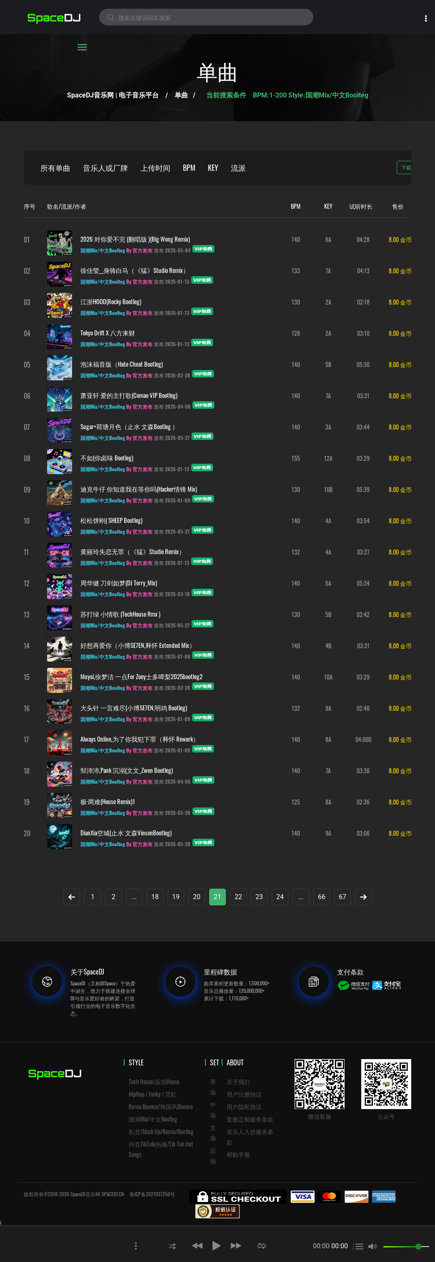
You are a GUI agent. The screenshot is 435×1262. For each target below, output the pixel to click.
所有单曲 (55, 167)
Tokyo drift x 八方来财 (107, 332)
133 (296, 270)
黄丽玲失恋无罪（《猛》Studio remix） (132, 551)
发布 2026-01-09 (172, 500)
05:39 (363, 489)
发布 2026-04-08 (172, 406)
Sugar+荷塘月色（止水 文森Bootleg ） (129, 426)
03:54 (363, 520)
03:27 (363, 551)
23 (259, 897)
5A (328, 583)
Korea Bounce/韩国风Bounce (161, 1106)
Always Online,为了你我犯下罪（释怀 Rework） (139, 738)
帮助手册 (238, 1154)
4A (328, 520)
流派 (238, 167)
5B (328, 364)
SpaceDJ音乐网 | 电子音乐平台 (113, 95)
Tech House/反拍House (154, 1081)
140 (296, 239)
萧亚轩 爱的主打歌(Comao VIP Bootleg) (129, 395)
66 (321, 897)
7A (328, 270)
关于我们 (238, 1081)
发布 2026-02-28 (172, 375)
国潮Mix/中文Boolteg (153, 1119)
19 (176, 897)
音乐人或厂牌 (105, 167)
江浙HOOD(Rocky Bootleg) (110, 301)
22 (238, 897)
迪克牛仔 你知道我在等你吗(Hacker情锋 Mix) (138, 488)
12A (328, 458)
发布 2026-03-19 (172, 593)
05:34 (363, 583)
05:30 (363, 364)
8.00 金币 (400, 239)
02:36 (363, 801)
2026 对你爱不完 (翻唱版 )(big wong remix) (135, 238)
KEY (213, 167)
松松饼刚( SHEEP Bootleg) (111, 520)
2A (328, 301)
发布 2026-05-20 (172, 812)
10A (328, 676)
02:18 (363, 301)
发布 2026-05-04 (172, 250)
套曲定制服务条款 (250, 1119)
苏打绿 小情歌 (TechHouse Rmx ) (120, 613)
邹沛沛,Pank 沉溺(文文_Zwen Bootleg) (126, 770)
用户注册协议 (244, 1094)
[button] (172, 1245)
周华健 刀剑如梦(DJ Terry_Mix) (118, 582)
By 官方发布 (139, 250)
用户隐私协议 (244, 1106)
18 (155, 897)
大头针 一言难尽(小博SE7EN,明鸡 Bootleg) (133, 707)
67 (342, 897)
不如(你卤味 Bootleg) (106, 457)
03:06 (363, 833)
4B (328, 645)
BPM (189, 167)
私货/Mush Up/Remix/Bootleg (161, 1131)
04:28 (363, 239)
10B (328, 489)
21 (217, 897)
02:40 (363, 708)
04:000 (363, 739)
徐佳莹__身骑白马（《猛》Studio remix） (134, 270)
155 (296, 458)
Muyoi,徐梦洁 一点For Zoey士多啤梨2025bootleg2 (141, 676)
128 (296, 333)
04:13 (363, 270)
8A (328, 739)
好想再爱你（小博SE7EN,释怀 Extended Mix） (137, 645)
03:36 (363, 770)
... (134, 897)
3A (328, 426)
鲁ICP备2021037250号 (152, 1193)
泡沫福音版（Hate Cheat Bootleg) (121, 363)
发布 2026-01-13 (171, 281)
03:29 (363, 458)
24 (280, 897)
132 (296, 551)
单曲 (181, 95)
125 (296, 801)
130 (296, 301)
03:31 (363, 395)
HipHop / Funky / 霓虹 (153, 1094)
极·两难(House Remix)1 (107, 801)
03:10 (363, 333)
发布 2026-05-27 (172, 437)
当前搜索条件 (227, 95)
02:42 (363, 614)
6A (328, 239)
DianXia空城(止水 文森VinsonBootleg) (126, 832)
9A (328, 708)
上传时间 (155, 167)
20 (196, 897)
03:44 (363, 426)
